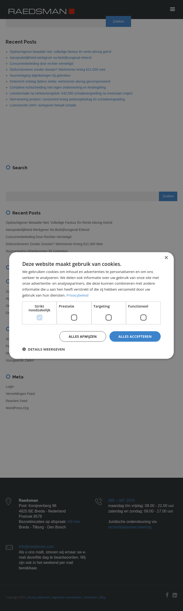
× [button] (166, 257)
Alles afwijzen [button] (83, 336)
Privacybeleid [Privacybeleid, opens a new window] (77, 295)
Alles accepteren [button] (135, 336)
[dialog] (91, 305)
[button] (43, 349)
